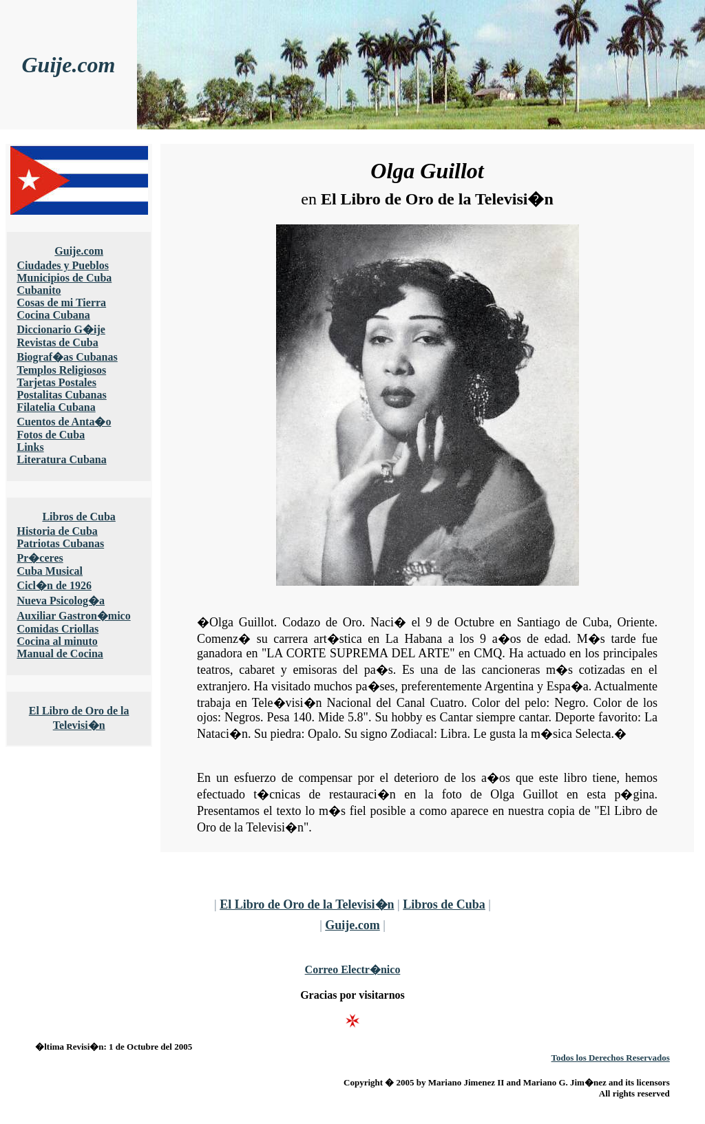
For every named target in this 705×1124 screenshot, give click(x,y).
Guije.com (69, 64)
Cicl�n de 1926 (54, 585)
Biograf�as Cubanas (67, 357)
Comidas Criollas (57, 629)
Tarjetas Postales (56, 382)
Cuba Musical (50, 571)
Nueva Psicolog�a (61, 600)
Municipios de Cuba (64, 278)
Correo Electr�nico (353, 969)
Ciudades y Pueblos (62, 265)
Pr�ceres (40, 558)
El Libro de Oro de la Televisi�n (307, 904)
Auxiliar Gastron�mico (73, 616)
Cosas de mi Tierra (61, 302)
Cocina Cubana (53, 315)
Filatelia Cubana (56, 407)
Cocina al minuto (57, 641)
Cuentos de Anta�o (64, 421)
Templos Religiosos (61, 370)
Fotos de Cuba (51, 435)
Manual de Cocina (60, 653)
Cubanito (39, 290)
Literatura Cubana (61, 459)
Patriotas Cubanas (60, 543)
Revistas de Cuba (57, 342)
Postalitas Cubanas (61, 395)
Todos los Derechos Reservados (610, 1057)
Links (30, 447)
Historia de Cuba (57, 531)
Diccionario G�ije (61, 329)
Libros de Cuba (78, 516)
